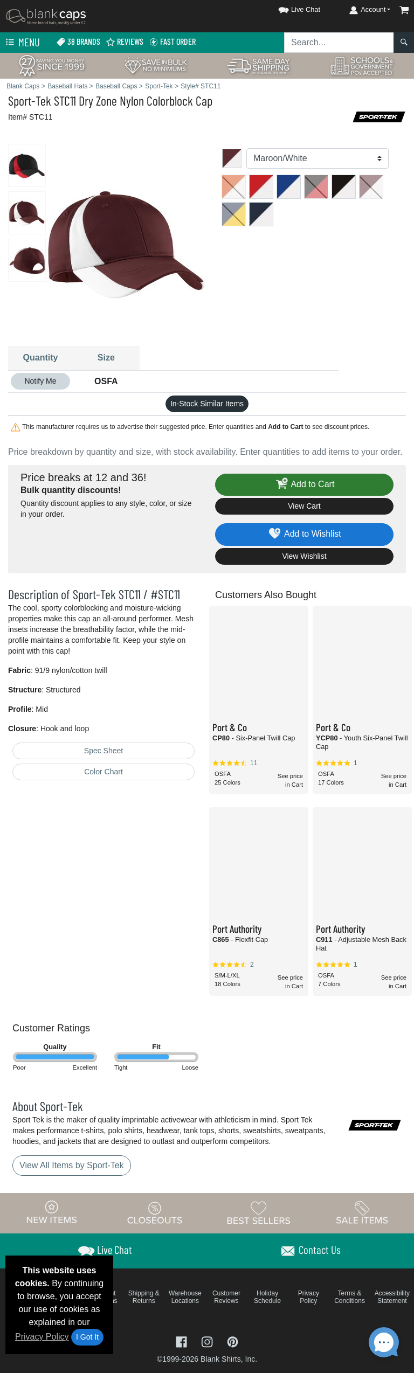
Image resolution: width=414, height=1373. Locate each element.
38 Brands (78, 41)
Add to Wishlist (304, 534)
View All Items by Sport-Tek (71, 1165)
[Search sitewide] (339, 42)
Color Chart (103, 771)
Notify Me (40, 381)
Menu (21, 42)
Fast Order (172, 41)
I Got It (87, 1337)
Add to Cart (304, 484)
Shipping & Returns (144, 1297)
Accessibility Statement (392, 1297)
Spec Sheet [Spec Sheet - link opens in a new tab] (103, 750)
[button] (289, 8)
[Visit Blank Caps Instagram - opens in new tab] (208, 1341)
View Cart (304, 506)
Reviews (124, 41)
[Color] (317, 158)
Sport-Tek (29, 100)
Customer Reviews (226, 1297)
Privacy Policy (42, 1336)
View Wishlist (304, 556)
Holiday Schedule (267, 1297)
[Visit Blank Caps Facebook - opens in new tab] (183, 1341)
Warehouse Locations (185, 1297)
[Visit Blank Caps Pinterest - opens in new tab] (232, 1341)
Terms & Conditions (349, 1297)
